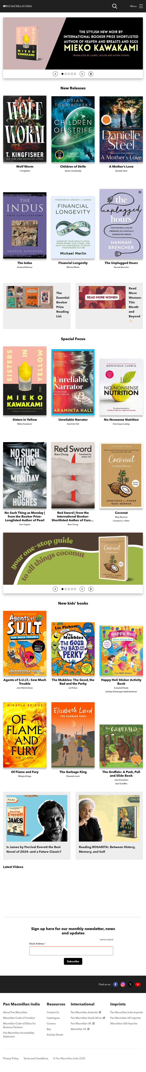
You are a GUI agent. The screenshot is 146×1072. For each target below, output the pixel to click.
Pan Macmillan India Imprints (126, 1012)
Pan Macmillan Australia (86, 1012)
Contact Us (53, 1012)
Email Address (37, 943)
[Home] (17, 6)
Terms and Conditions (36, 1058)
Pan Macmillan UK (82, 1023)
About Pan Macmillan (15, 1012)
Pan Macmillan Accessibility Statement (18, 1034)
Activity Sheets (55, 1034)
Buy (49, 1029)
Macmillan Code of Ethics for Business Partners (19, 1025)
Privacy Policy (11, 1058)
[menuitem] (22, 1004)
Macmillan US (80, 1029)
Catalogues (53, 1017)
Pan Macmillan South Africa (88, 1017)
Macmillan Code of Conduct (19, 1017)
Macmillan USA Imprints (123, 1023)
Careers (51, 1023)
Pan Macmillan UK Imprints (125, 1017)
